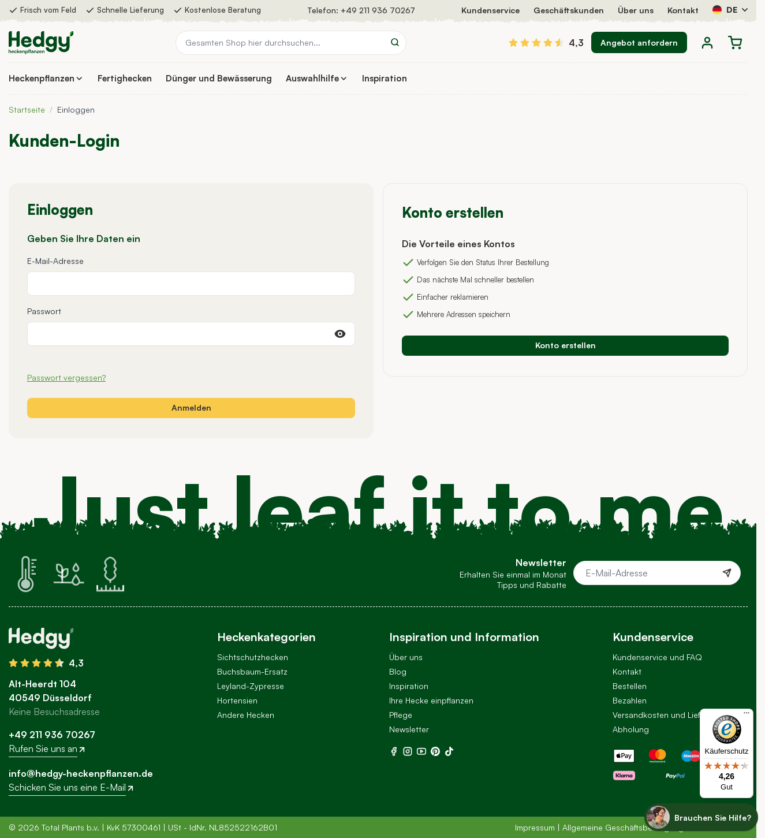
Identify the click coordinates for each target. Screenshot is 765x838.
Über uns (636, 10)
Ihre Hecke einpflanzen (431, 700)
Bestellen (630, 686)
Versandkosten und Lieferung (667, 715)
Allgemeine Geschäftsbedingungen (627, 827)
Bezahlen (630, 700)
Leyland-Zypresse (250, 686)
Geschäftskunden (568, 10)
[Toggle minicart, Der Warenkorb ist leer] (735, 42)
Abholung (631, 729)
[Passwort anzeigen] (340, 334)
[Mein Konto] (707, 42)
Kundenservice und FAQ (657, 657)
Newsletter (409, 729)
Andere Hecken (245, 715)
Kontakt (683, 10)
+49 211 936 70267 (378, 10)
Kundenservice (490, 10)
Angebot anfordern (639, 42)
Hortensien (237, 700)
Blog (397, 671)
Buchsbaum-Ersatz (252, 671)
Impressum (535, 827)
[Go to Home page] (41, 42)
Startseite (27, 109)
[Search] (395, 42)
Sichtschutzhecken (252, 657)
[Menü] (746, 715)
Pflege (400, 715)
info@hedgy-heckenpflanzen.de (81, 773)
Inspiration (408, 686)
